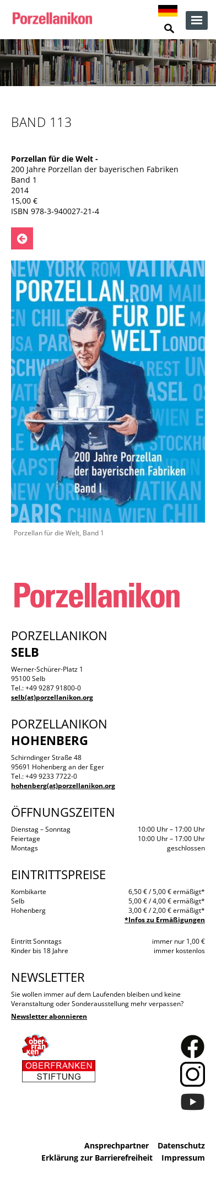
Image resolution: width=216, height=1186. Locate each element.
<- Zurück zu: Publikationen (22, 238)
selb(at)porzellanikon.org (52, 697)
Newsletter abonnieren (49, 1016)
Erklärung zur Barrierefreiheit (97, 1157)
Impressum (183, 1157)
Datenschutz (181, 1145)
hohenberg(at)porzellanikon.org (63, 785)
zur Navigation (197, 20)
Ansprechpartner (116, 1145)
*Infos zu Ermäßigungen (165, 919)
